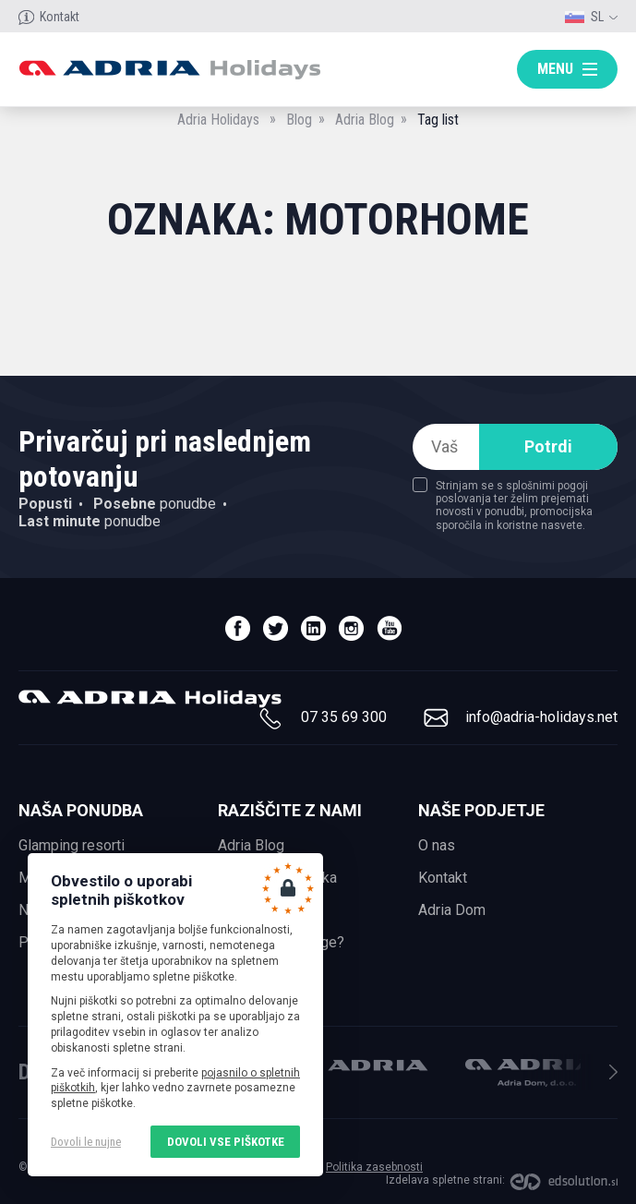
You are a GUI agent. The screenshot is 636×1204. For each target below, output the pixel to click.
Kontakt (59, 16)
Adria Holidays (218, 119)
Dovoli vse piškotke (225, 1142)
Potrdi (548, 446)
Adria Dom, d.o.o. (531, 1073)
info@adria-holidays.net (541, 717)
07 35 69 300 (344, 717)
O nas (436, 845)
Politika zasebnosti (374, 1167)
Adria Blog (364, 119)
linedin (313, 628)
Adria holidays (169, 69)
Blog (299, 119)
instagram (351, 628)
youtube (389, 628)
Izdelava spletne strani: (445, 1180)
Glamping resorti (71, 845)
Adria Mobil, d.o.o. (361, 1065)
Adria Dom (452, 910)
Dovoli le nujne (86, 1142)
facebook (237, 628)
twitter (275, 628)
